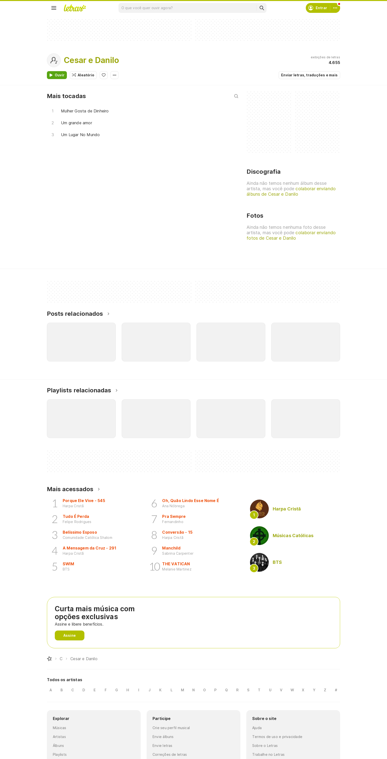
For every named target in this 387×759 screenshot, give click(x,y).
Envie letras (163, 745)
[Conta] (335, 8)
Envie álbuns (163, 737)
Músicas (59, 728)
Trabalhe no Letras (268, 754)
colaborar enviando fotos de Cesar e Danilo (291, 235)
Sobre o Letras (265, 745)
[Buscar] (262, 8)
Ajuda (257, 728)
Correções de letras (170, 754)
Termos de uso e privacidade (277, 737)
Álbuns (58, 745)
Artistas (59, 737)
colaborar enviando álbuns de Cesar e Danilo (291, 191)
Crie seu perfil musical (171, 728)
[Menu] (54, 8)
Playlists (60, 754)
